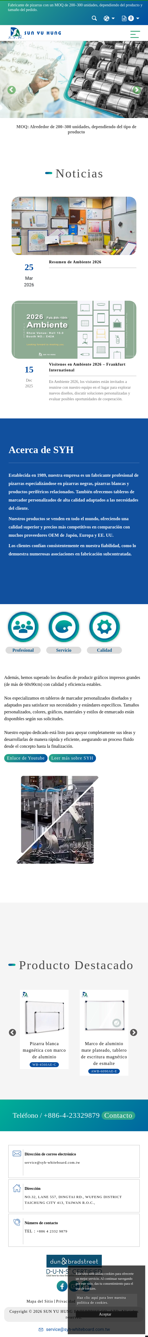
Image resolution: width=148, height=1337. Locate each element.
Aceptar (105, 1314)
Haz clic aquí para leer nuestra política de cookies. (101, 1300)
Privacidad (66, 1301)
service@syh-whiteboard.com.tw (52, 1162)
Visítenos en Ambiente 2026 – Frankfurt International (87, 367)
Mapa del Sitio (40, 1301)
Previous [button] (12, 1032)
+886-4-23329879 (72, 1115)
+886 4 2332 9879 (52, 1231)
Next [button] (134, 1032)
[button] (11, 89)
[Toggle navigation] (134, 33)
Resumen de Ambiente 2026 (75, 262)
